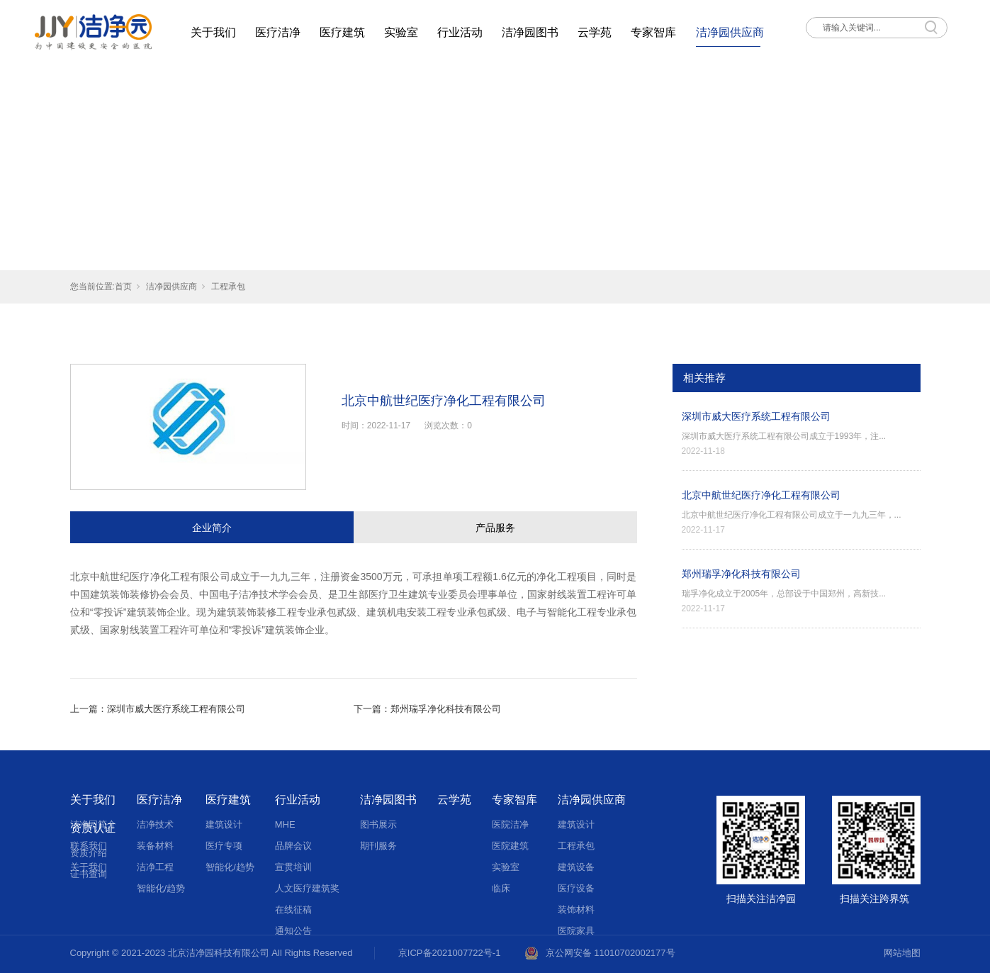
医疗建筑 (342, 32)
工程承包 (228, 286)
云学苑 (595, 32)
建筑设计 (224, 824)
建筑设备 (576, 867)
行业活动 (460, 32)
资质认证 (93, 828)
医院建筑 (510, 845)
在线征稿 (293, 909)
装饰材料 (576, 909)
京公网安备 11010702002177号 (610, 952)
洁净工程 (155, 867)
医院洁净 (510, 824)
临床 (501, 888)
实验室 (401, 32)
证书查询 (88, 874)
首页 (123, 286)
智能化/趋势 (161, 888)
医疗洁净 (277, 32)
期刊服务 (378, 845)
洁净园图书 (530, 32)
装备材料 (155, 845)
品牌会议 (293, 845)
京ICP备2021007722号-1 (449, 952)
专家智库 (653, 32)
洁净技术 (155, 824)
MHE (285, 824)
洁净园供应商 (730, 32)
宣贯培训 (293, 867)
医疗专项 (224, 845)
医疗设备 (576, 888)
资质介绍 (88, 852)
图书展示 (378, 824)
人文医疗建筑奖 (307, 888)
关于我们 (213, 32)
